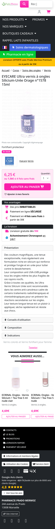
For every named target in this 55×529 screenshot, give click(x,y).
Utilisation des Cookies (15, 464)
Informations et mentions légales (20, 456)
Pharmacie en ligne (17, 54)
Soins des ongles (31, 70)
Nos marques (14, 26)
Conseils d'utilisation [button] (17, 319)
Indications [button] (12, 335)
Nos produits (14, 19)
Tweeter (33, 347)
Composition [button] (13, 327)
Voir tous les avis (12, 493)
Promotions (11, 438)
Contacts (9, 430)
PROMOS (40, 19)
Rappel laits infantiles (20, 40)
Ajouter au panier (27, 187)
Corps (16, 70)
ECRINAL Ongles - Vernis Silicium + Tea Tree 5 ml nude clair (15, 397)
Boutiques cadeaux (19, 33)
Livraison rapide (14, 442)
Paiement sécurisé (14, 447)
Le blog (8, 434)
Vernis (47, 70)
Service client (41, 464)
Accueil (6, 70)
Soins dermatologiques (30, 47)
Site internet (10, 513)
